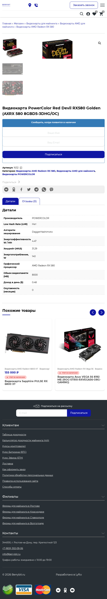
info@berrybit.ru (11, 554)
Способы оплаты (11, 486)
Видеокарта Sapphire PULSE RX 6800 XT (26, 382)
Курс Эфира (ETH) (12, 457)
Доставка (7, 463)
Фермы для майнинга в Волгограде (23, 523)
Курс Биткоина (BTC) (14, 452)
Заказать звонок (84, 5)
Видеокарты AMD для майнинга (76, 171)
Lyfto (79, 574)
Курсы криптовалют (14, 446)
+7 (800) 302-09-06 (12, 548)
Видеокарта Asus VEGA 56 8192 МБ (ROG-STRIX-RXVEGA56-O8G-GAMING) (79, 379)
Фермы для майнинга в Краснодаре (23, 511)
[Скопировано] (21, 167)
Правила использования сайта (20, 481)
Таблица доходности (14, 434)
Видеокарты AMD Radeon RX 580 (35, 171)
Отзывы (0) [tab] (29, 201)
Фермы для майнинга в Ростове (21, 506)
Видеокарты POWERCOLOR (18, 174)
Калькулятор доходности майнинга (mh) (25, 440)
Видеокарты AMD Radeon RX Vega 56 (75, 369)
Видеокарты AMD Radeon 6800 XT (21, 369)
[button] (99, 43)
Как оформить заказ (13, 469)
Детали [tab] (10, 201)
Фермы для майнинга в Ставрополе (23, 517)
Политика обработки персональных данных (27, 475)
